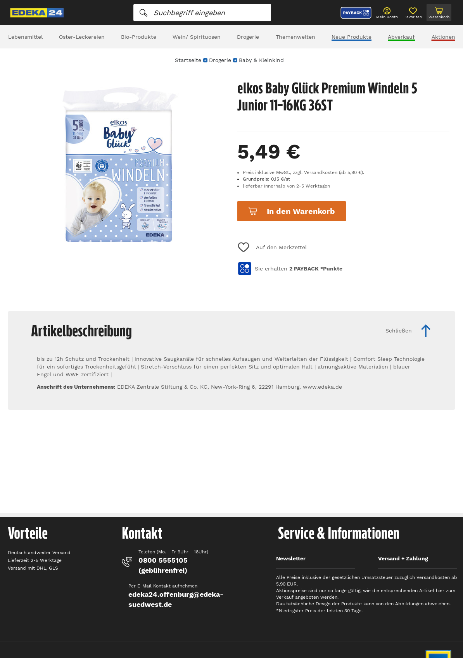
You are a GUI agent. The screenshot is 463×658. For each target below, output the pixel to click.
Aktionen (443, 37)
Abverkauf (401, 37)
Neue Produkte (351, 37)
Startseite (188, 60)
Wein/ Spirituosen (197, 37)
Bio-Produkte (138, 37)
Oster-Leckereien (82, 37)
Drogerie (248, 37)
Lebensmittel (25, 37)
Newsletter (291, 558)
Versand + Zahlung (403, 558)
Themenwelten (295, 37)
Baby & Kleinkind (261, 60)
